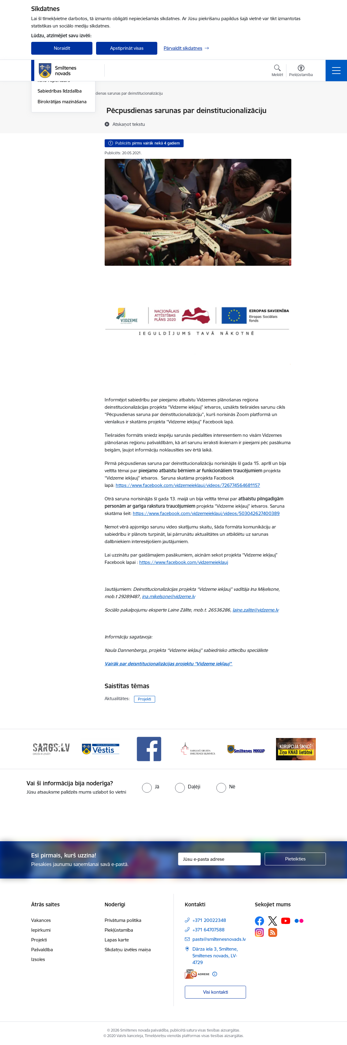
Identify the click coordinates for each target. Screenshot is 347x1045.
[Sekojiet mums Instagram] (259, 932)
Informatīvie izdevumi (60, 132)
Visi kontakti (215, 992)
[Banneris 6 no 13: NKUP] (247, 748)
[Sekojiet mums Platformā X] (272, 921)
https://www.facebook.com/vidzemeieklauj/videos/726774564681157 (188, 485)
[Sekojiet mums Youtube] (285, 920)
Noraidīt (62, 48)
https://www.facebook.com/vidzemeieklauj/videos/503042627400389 (206, 513)
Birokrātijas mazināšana (62, 174)
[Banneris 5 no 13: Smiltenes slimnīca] (198, 748)
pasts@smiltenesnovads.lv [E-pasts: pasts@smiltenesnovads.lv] (219, 939)
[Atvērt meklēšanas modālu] (277, 71)
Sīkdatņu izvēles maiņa (128, 949)
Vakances (41, 920)
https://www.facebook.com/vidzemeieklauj (183, 562)
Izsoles (38, 959)
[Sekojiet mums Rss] (272, 932)
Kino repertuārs (54, 153)
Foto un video (52, 143)
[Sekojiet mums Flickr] (299, 920)
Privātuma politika (123, 920)
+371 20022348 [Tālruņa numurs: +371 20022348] (209, 920)
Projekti (144, 699)
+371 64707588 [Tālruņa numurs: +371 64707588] (208, 930)
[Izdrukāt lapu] (307, 107)
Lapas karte (117, 940)
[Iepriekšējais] (41, 749)
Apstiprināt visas (127, 48)
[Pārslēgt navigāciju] (336, 70)
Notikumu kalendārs (58, 111)
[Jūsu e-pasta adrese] (219, 859)
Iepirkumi (40, 930)
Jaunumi (46, 121)
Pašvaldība (42, 949)
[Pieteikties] (295, 859)
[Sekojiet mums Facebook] (259, 921)
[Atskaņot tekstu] (129, 124)
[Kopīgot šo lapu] (307, 123)
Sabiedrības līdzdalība (60, 164)
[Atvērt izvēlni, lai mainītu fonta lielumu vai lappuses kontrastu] (301, 71)
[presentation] (173, 819)
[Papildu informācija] (214, 974)
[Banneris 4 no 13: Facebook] (149, 748)
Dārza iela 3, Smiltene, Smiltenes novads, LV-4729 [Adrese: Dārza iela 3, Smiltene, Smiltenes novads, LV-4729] (215, 955)
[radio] (150, 786)
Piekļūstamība (119, 930)
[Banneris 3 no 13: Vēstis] (100, 748)
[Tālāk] (305, 749)
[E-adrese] (197, 974)
